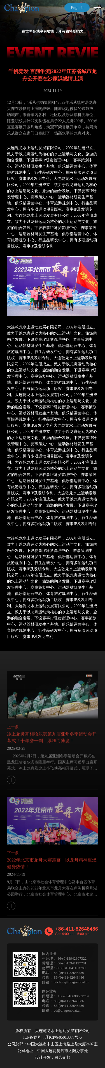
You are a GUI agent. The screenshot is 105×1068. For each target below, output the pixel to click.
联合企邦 (62, 1057)
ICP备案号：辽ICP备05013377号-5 (52, 1037)
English (77, 7)
